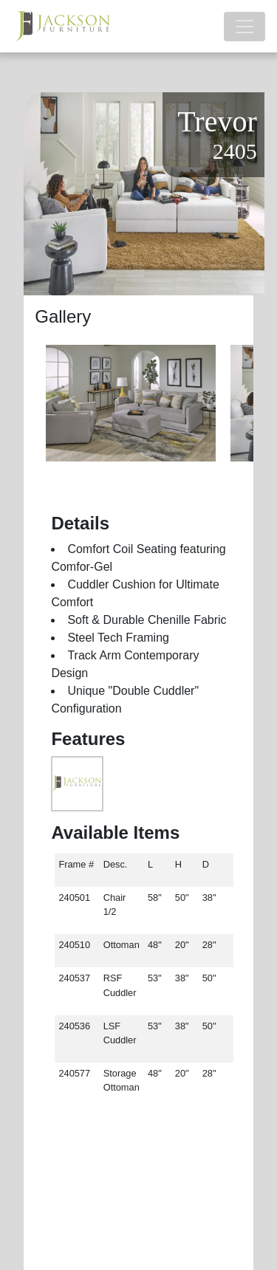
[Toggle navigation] (244, 26)
